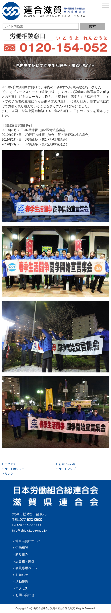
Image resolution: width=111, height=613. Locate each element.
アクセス (10, 464)
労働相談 (21, 547)
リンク (9, 473)
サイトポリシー (14, 468)
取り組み (21, 554)
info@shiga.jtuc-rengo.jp (29, 530)
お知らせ (21, 574)
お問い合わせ (67, 464)
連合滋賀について (28, 541)
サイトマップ (67, 468)
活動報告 (21, 581)
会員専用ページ (26, 568)
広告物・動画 (24, 561)
